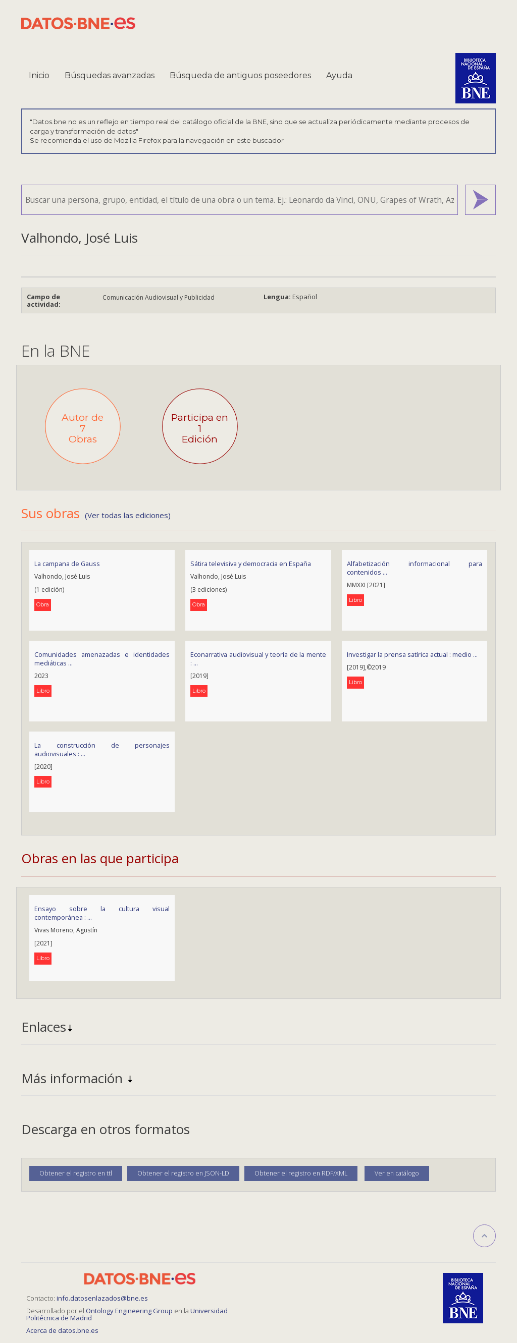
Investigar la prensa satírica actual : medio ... (412, 654)
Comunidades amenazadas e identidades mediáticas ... (102, 658)
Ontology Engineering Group (130, 1310)
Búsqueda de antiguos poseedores (240, 75)
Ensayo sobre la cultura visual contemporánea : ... (102, 913)
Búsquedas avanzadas (109, 75)
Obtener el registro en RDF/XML (300, 1173)
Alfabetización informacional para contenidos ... (414, 568)
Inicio (39, 75)
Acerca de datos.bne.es (62, 1330)
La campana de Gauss (67, 563)
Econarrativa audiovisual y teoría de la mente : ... (258, 658)
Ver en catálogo (397, 1173)
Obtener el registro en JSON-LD (183, 1173)
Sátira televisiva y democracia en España (250, 563)
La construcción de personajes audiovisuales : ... (102, 749)
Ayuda (339, 75)
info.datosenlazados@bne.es (102, 1298)
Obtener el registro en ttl (75, 1173)
